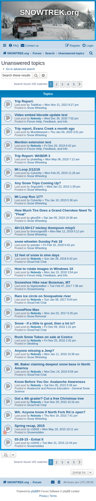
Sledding (32, 343)
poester (35, 245)
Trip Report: (24, 101)
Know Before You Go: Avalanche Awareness (50, 382)
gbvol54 (35, 217)
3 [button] (62, 84)
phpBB (35, 491)
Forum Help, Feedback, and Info (47, 121)
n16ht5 (34, 429)
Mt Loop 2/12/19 (27, 169)
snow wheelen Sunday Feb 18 (38, 241)
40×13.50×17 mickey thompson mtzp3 (45, 228)
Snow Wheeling (37, 107)
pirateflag (36, 159)
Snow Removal (36, 316)
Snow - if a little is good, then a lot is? (45, 323)
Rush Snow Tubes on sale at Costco (43, 337)
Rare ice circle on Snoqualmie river (43, 296)
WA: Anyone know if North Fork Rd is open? (50, 412)
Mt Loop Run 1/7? (29, 197)
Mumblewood (38, 132)
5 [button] (74, 84)
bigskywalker (38, 285)
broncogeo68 (38, 231)
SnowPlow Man (27, 310)
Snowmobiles (35, 432)
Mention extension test (33, 142)
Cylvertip (35, 172)
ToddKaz (35, 104)
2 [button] (56, 84)
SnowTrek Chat (36, 261)
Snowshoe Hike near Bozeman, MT (42, 282)
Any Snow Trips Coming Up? (38, 183)
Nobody (35, 118)
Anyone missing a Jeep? (34, 351)
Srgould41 (36, 186)
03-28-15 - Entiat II (29, 439)
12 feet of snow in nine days (37, 255)
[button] (79, 84)
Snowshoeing (35, 289)
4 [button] (68, 84)
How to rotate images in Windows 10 (44, 269)
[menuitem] (13, 45)
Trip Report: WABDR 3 (32, 156)
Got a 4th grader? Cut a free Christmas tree (49, 398)
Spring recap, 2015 (30, 426)
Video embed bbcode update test (41, 115)
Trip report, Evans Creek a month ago (45, 128)
